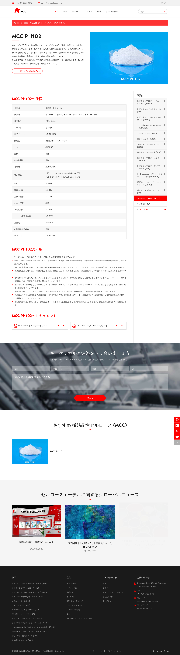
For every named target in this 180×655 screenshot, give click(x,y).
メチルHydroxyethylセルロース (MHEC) (149, 126)
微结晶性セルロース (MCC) (41, 22)
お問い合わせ (112, 11)
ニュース (89, 11)
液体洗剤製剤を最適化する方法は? (36, 539)
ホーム (19, 22)
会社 (99, 11)
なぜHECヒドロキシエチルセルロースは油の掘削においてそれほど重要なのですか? (143, 543)
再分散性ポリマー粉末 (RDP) (149, 152)
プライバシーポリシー (115, 651)
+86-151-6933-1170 (23, 2)
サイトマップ (97, 651)
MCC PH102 (59, 22)
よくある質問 (108, 596)
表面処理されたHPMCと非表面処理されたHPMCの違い (90, 543)
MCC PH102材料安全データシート (30, 326)
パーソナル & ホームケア (76, 605)
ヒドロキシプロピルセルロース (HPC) (149, 159)
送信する (90, 396)
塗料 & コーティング (75, 600)
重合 (68, 614)
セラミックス (72, 587)
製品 (57, 11)
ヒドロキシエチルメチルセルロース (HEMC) (149, 118)
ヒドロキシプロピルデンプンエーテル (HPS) (149, 167)
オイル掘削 (71, 596)
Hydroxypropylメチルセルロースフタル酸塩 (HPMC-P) (149, 175)
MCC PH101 (144, 204)
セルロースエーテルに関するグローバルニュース (90, 495)
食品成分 (70, 592)
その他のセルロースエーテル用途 (79, 618)
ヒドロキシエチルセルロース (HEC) (149, 110)
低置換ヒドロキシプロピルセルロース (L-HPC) (149, 183)
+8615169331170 (144, 608)
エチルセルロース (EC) (146, 138)
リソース (76, 11)
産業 (65, 11)
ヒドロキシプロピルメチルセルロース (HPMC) (149, 102)
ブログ (105, 587)
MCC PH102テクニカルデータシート (90, 326)
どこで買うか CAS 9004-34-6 (27, 71)
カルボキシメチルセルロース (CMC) (149, 145)
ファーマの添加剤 (73, 609)
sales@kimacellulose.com (51, 2)
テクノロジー (108, 600)
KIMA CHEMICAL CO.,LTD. (29, 651)
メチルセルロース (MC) (147, 133)
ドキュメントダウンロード (113, 592)
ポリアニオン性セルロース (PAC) (148, 191)
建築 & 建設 (71, 583)
